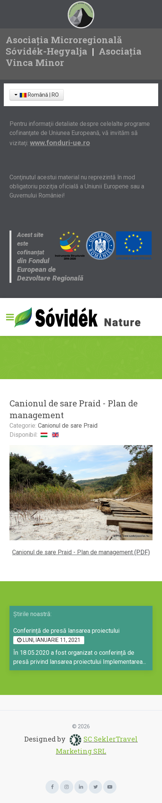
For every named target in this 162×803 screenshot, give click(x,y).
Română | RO (36, 95)
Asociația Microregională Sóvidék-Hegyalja (64, 45)
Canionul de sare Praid (68, 425)
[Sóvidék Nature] (81, 317)
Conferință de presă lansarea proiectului (66, 630)
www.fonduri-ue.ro (60, 143)
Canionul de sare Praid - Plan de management (72, 552)
